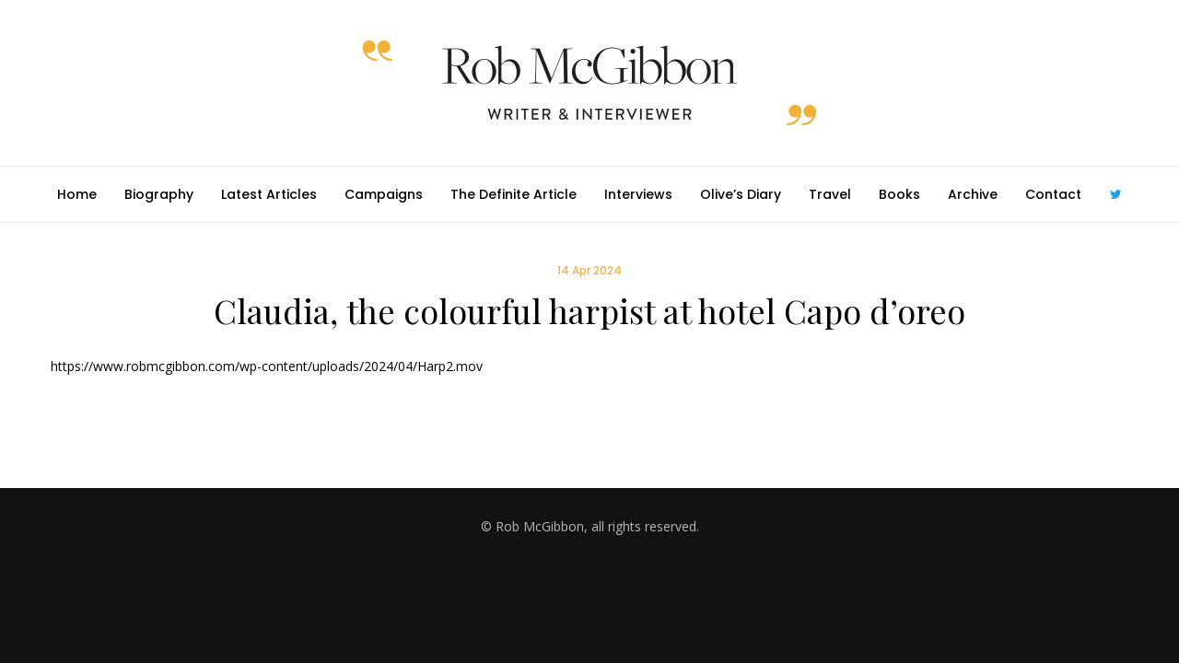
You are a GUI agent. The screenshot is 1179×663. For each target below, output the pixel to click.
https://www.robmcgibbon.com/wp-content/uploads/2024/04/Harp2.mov (267, 366)
